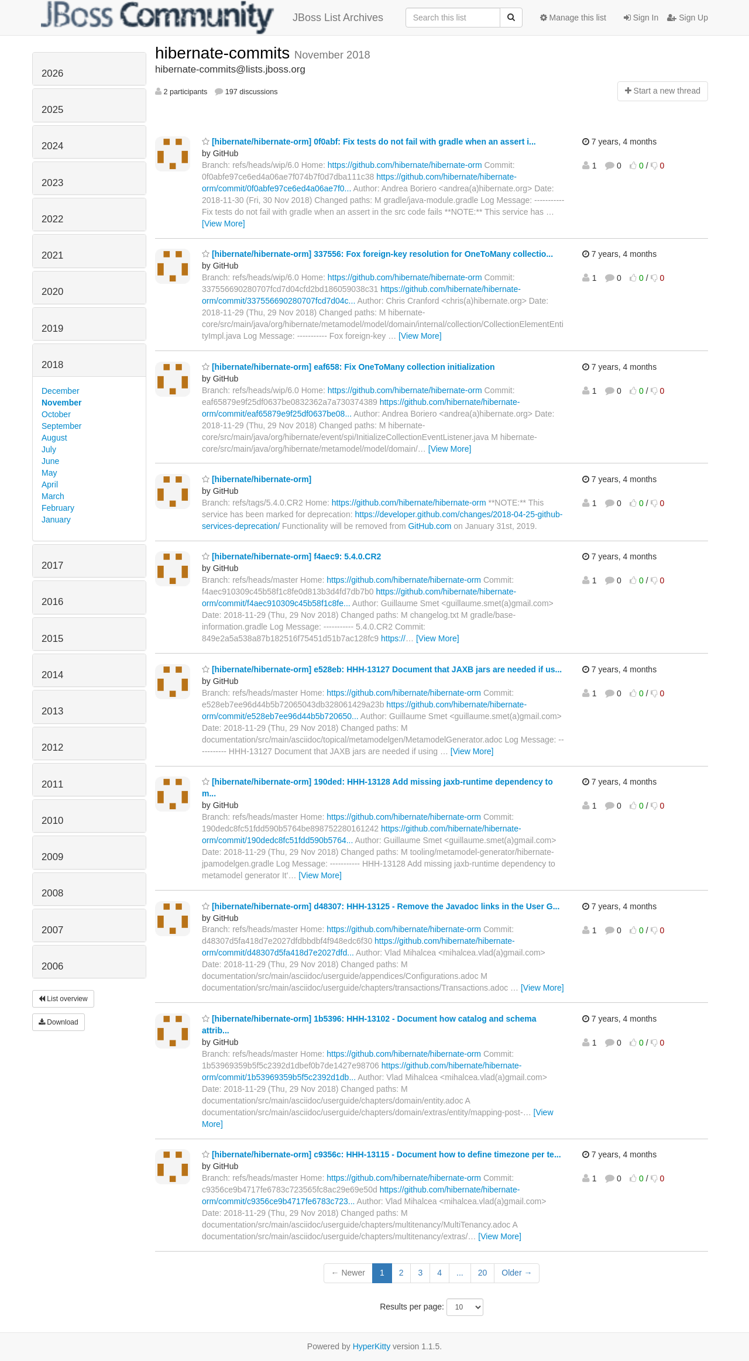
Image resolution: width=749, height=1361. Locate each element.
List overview (63, 999)
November (61, 402)
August (54, 437)
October (56, 414)
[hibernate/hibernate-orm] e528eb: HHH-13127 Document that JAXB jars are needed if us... (382, 669)
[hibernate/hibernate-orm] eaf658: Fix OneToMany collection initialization (348, 367)
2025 (52, 109)
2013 (52, 711)
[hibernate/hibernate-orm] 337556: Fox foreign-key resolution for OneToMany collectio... (377, 254)
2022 (52, 219)
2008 (52, 893)
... (459, 1272)
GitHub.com (429, 526)
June (50, 461)
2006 (52, 966)
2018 (52, 364)
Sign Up (687, 17)
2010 (52, 820)
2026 (52, 73)
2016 (52, 601)
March (53, 496)
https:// (393, 638)
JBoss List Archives (212, 17)
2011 (52, 784)
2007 (52, 930)
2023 (52, 182)
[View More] (223, 223)
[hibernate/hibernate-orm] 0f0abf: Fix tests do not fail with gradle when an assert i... (369, 141)
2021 (52, 255)
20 (482, 1272)
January (56, 519)
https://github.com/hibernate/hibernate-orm (405, 165)
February (58, 508)
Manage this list (573, 17)
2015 (52, 638)
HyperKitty (372, 1346)
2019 (52, 328)
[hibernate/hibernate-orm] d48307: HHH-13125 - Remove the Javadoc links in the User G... (380, 906)
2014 (52, 674)
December (61, 391)
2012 (52, 747)
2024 (52, 146)
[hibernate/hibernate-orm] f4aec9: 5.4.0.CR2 (291, 556)
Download (58, 1022)
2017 (52, 565)
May (49, 472)
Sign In (641, 17)
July (49, 449)
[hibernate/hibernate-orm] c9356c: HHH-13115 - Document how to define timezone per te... (381, 1154)
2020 (52, 291)
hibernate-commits (224, 53)
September (61, 426)
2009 (52, 856)
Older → (516, 1272)
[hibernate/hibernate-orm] (256, 479)
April (50, 484)
